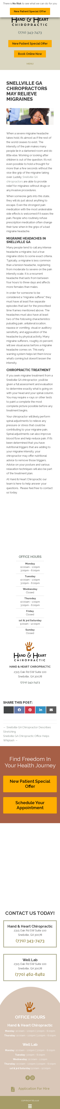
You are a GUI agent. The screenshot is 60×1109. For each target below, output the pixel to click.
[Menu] (30, 1106)
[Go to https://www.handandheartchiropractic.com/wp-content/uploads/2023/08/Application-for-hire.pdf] (30, 1089)
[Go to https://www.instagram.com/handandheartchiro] (32, 1078)
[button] (30, 784)
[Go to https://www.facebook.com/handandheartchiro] (27, 1078)
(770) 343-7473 (30, 32)
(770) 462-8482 (30, 974)
